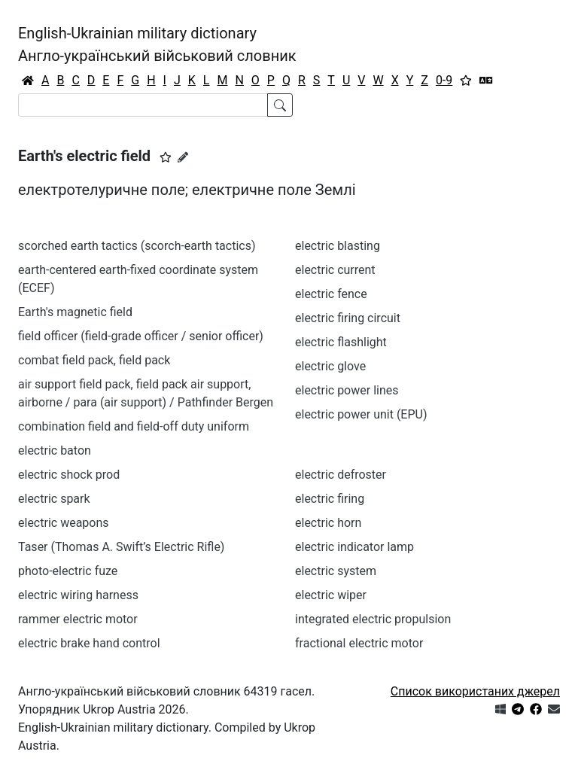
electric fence (331, 294)
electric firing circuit (347, 318)
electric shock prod (69, 474)
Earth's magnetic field (75, 312)
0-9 (444, 80)
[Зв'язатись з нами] (554, 709)
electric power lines (347, 390)
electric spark (54, 499)
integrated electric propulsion (373, 619)
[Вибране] (466, 80)
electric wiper (331, 595)
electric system (335, 571)
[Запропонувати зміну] (183, 157)
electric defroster (340, 474)
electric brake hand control (89, 643)
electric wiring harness (78, 595)
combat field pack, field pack (94, 360)
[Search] (143, 105)
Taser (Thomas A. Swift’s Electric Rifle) (121, 547)
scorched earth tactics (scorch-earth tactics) (137, 246)
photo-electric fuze (67, 571)
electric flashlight (341, 342)
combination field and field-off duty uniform (133, 426)
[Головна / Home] (28, 80)
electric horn (328, 523)
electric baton (54, 450)
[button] (166, 157)
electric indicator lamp (354, 547)
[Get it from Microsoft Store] (500, 709)
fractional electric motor (359, 643)
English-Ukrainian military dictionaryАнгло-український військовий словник (157, 44)
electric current (335, 270)
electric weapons (63, 523)
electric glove (330, 366)
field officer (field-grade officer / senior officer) (140, 336)
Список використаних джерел (475, 691)
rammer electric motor (78, 619)
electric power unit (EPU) (361, 414)
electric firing (329, 499)
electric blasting (337, 246)
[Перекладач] (486, 80)
